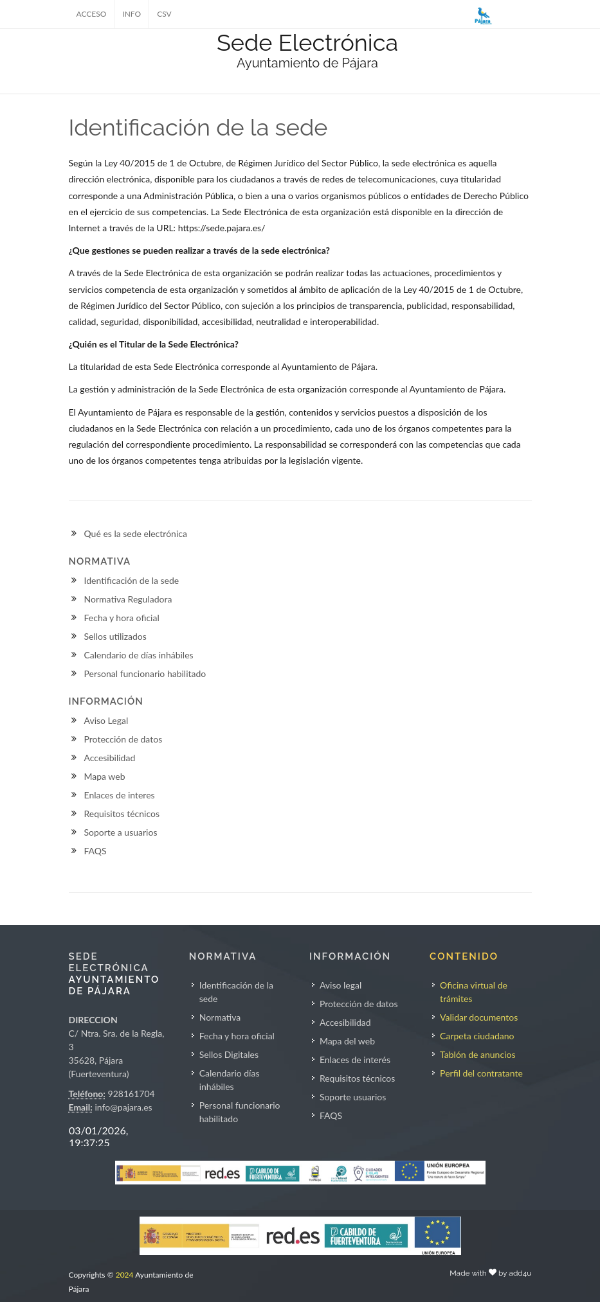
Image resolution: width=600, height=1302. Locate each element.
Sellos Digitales (229, 1054)
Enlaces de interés (355, 1059)
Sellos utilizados (115, 636)
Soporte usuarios (353, 1096)
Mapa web (104, 776)
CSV (164, 14)
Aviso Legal (106, 720)
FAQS (95, 850)
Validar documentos (479, 1017)
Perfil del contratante (481, 1073)
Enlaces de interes (119, 794)
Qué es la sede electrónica (135, 533)
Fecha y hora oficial (121, 617)
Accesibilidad (110, 757)
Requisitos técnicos (122, 813)
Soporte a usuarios (121, 832)
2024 (125, 1275)
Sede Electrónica (307, 42)
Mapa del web (347, 1040)
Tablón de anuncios (477, 1054)
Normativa (220, 1017)
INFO (131, 14)
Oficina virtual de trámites (473, 992)
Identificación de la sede (131, 580)
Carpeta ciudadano (477, 1035)
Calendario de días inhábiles (139, 654)
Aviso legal (340, 985)
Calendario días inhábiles (229, 1080)
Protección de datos (123, 739)
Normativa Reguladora (128, 599)
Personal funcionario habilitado (145, 673)
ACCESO (92, 14)
